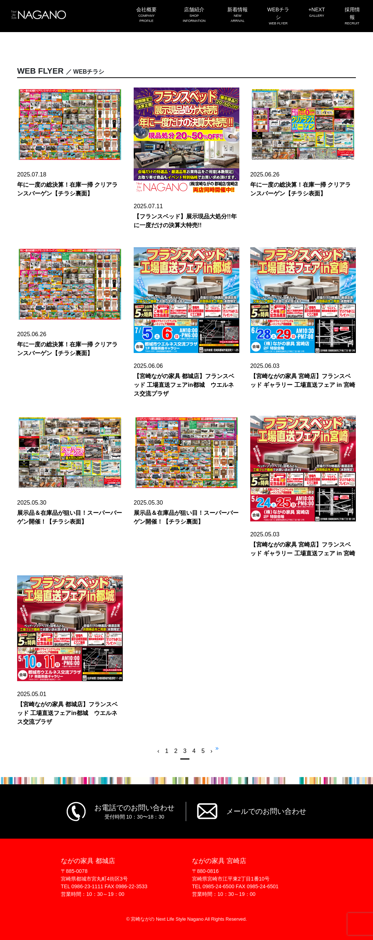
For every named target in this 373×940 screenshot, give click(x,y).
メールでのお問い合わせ (266, 811)
